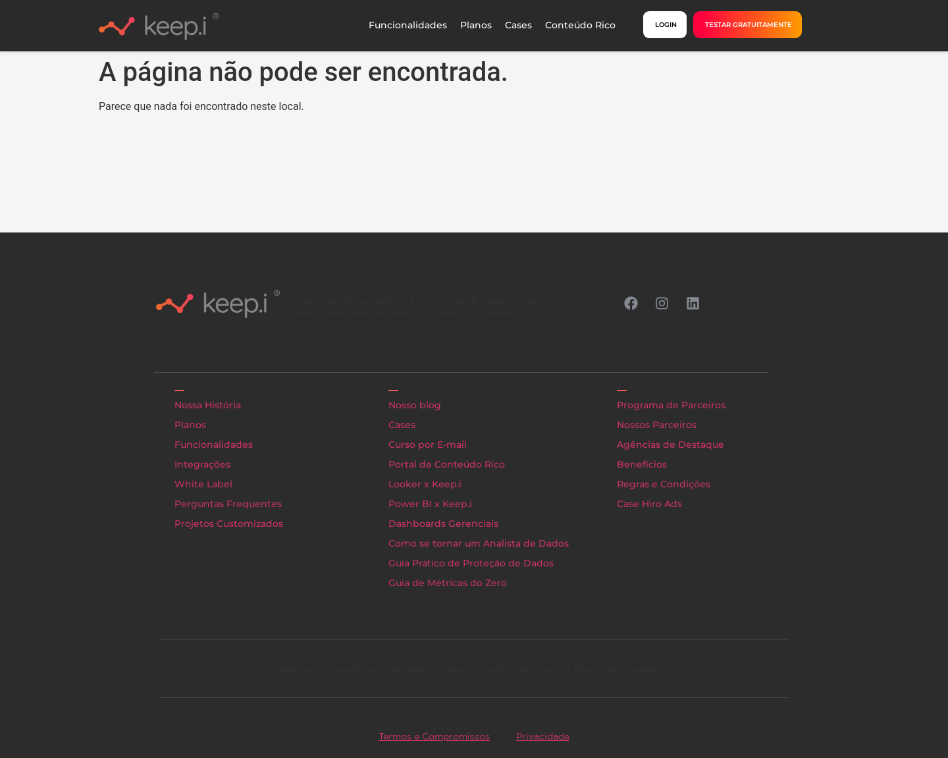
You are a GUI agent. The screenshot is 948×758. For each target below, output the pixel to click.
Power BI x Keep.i (430, 504)
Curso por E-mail (427, 444)
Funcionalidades (408, 25)
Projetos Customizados (228, 523)
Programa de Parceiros (671, 405)
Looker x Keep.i (424, 484)
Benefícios (642, 464)
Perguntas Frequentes (228, 504)
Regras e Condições (663, 484)
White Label (203, 484)
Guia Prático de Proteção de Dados (471, 563)
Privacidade (542, 736)
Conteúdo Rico (580, 25)
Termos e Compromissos (434, 736)
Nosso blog (414, 405)
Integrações (202, 464)
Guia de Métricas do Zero (447, 583)
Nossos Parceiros (657, 425)
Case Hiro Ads (649, 504)
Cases (518, 25)
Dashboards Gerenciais (443, 523)
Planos (476, 25)
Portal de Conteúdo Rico (446, 464)
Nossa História (207, 405)
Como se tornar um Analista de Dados (478, 543)
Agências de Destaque (670, 444)
